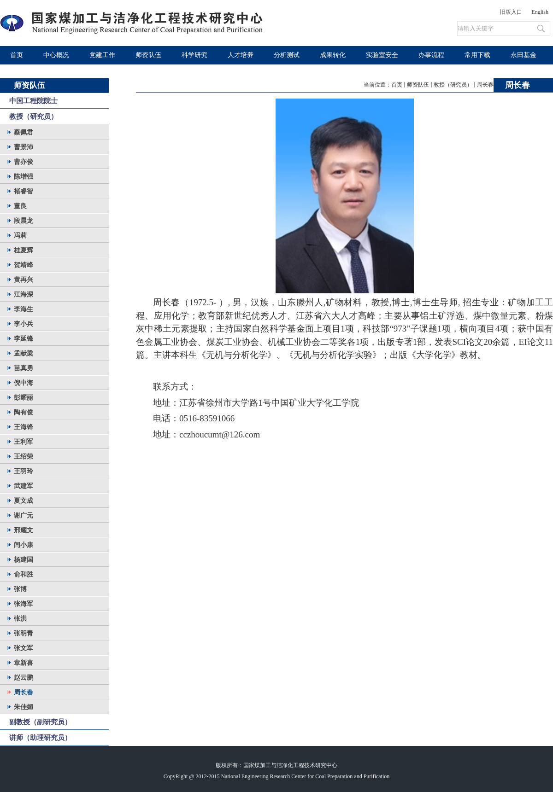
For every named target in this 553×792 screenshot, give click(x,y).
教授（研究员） (453, 85)
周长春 (485, 85)
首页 (396, 85)
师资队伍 (418, 85)
